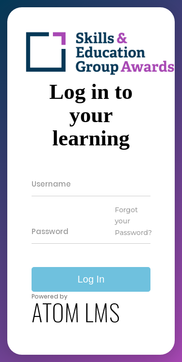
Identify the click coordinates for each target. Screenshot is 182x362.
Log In (91, 279)
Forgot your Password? (133, 221)
